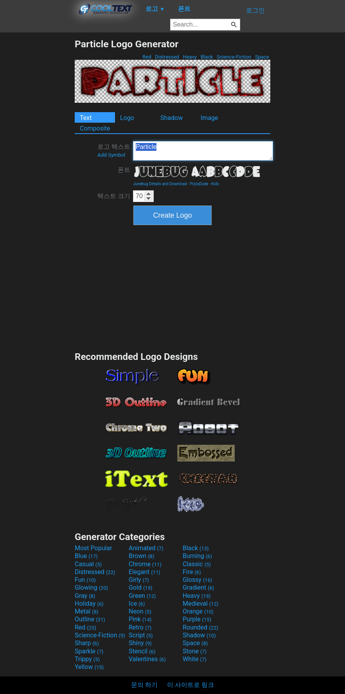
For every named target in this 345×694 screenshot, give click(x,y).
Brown (141, 556)
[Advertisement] (37, 155)
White (195, 659)
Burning (197, 556)
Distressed (167, 57)
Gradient (198, 587)
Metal (87, 611)
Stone (195, 651)
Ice (137, 603)
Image (209, 118)
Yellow (89, 667)
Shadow (171, 118)
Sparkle (89, 651)
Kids (215, 184)
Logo (127, 118)
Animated (146, 548)
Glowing (91, 587)
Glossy (197, 579)
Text (86, 118)
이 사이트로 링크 (190, 685)
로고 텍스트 (113, 150)
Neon (140, 611)
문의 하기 (144, 685)
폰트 (124, 170)
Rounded (200, 627)
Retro (140, 627)
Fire (192, 572)
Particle (203, 151)
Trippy (87, 659)
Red (147, 57)
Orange (198, 611)
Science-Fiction (234, 57)
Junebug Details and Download (160, 184)
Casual (88, 564)
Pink (140, 619)
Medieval (201, 603)
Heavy (189, 57)
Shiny (140, 643)
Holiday (89, 603)
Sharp (87, 643)
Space (262, 57)
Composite (95, 128)
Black (206, 57)
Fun (85, 579)
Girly (139, 579)
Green (142, 595)
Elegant (144, 572)
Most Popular (93, 548)
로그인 (255, 10)
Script (141, 635)
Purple (197, 619)
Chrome (145, 564)
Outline (90, 619)
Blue (86, 556)
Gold (141, 587)
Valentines (147, 659)
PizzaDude (199, 184)
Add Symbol (111, 155)
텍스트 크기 (113, 196)
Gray (85, 595)
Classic (197, 564)
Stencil (142, 651)
